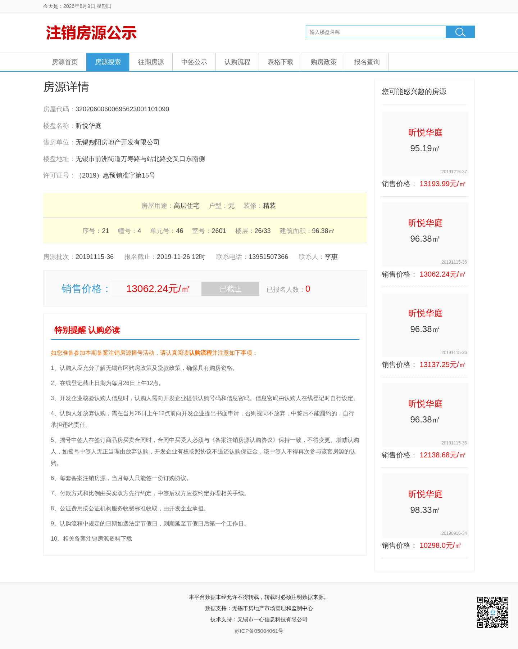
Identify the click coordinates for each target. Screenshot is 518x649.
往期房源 (151, 62)
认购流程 (237, 62)
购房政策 (324, 62)
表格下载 (281, 62)
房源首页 (65, 62)
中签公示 (194, 62)
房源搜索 (108, 62)
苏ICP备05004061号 (259, 631)
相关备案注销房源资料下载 (97, 539)
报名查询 (367, 62)
